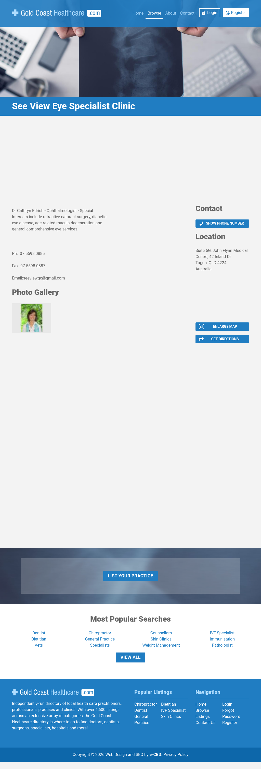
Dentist (38, 637)
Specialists (100, 650)
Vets (39, 650)
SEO (139, 761)
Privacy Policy (176, 761)
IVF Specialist (222, 637)
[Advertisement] (130, 161)
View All (131, 663)
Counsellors (161, 637)
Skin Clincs (171, 723)
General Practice (100, 644)
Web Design (116, 761)
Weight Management (161, 650)
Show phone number (224, 224)
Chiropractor (100, 637)
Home (138, 13)
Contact (187, 13)
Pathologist (222, 650)
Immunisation (222, 644)
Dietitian (38, 644)
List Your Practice (130, 579)
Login (212, 12)
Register (238, 12)
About (170, 13)
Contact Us (205, 729)
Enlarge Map (225, 328)
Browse (154, 13)
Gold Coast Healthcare (53, 699)
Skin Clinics (161, 644)
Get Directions (224, 341)
